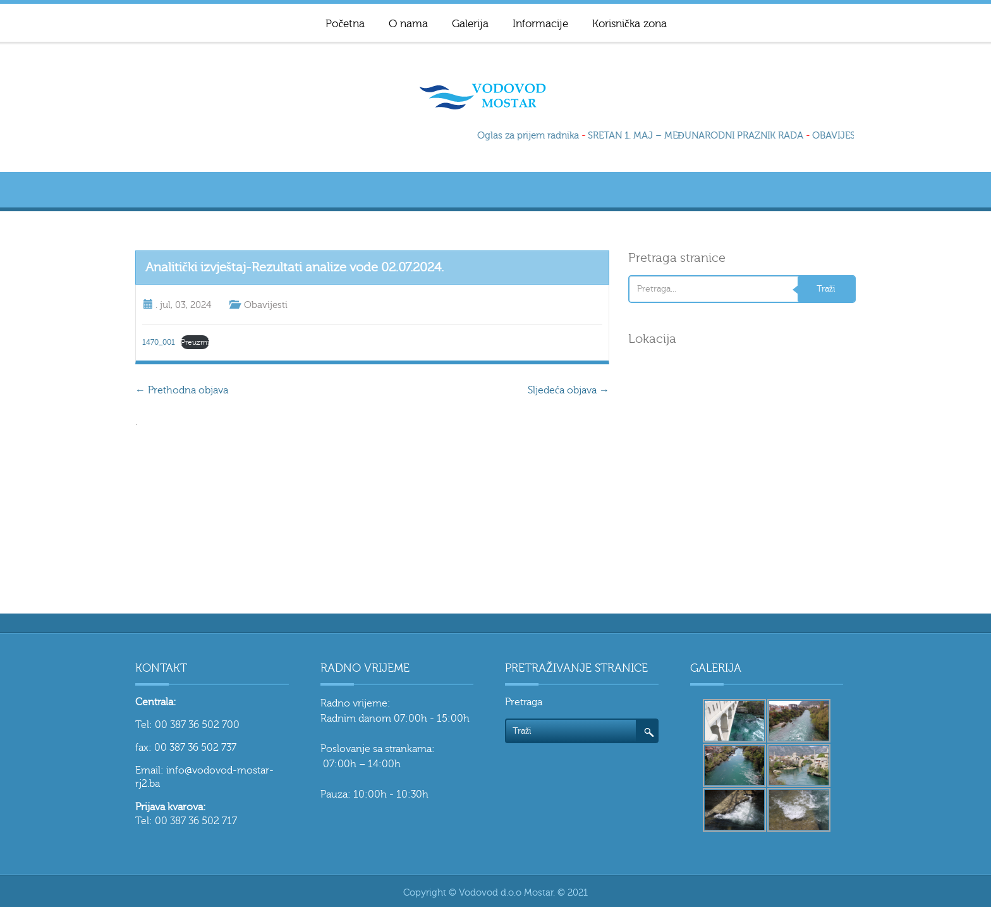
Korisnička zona (629, 24)
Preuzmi (195, 342)
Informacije (540, 24)
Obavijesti (266, 305)
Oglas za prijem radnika (530, 135)
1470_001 (158, 342)
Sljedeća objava (568, 390)
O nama (408, 24)
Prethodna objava (181, 390)
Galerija (470, 24)
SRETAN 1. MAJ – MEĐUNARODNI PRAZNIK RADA (697, 135)
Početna (345, 24)
